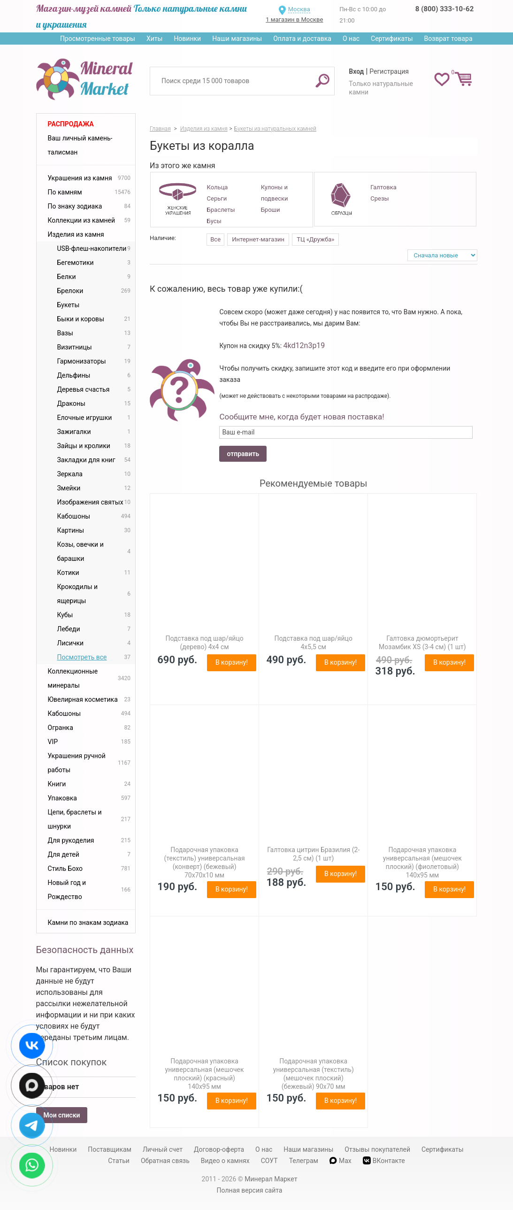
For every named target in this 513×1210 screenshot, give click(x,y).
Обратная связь (165, 1160)
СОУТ (269, 1160)
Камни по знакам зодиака (88, 922)
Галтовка (383, 187)
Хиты (154, 38)
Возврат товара (448, 38)
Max (340, 1160)
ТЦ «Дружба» (315, 239)
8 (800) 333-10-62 (444, 9)
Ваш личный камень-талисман (80, 145)
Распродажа (71, 124)
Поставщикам (109, 1149)
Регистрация (389, 71)
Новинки (187, 38)
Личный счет (163, 1149)
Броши (270, 209)
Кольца (217, 187)
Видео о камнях (225, 1160)
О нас (351, 38)
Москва (299, 9)
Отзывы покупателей (377, 1149)
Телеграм (303, 1160)
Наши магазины (237, 38)
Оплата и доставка (302, 38)
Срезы (379, 198)
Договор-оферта (219, 1149)
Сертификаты (392, 38)
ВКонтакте (384, 1160)
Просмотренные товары (97, 38)
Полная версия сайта (250, 1190)
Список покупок (71, 1062)
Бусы (214, 221)
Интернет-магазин (258, 239)
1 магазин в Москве (294, 19)
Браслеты (221, 209)
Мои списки (62, 1115)
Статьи (119, 1160)
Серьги (217, 198)
